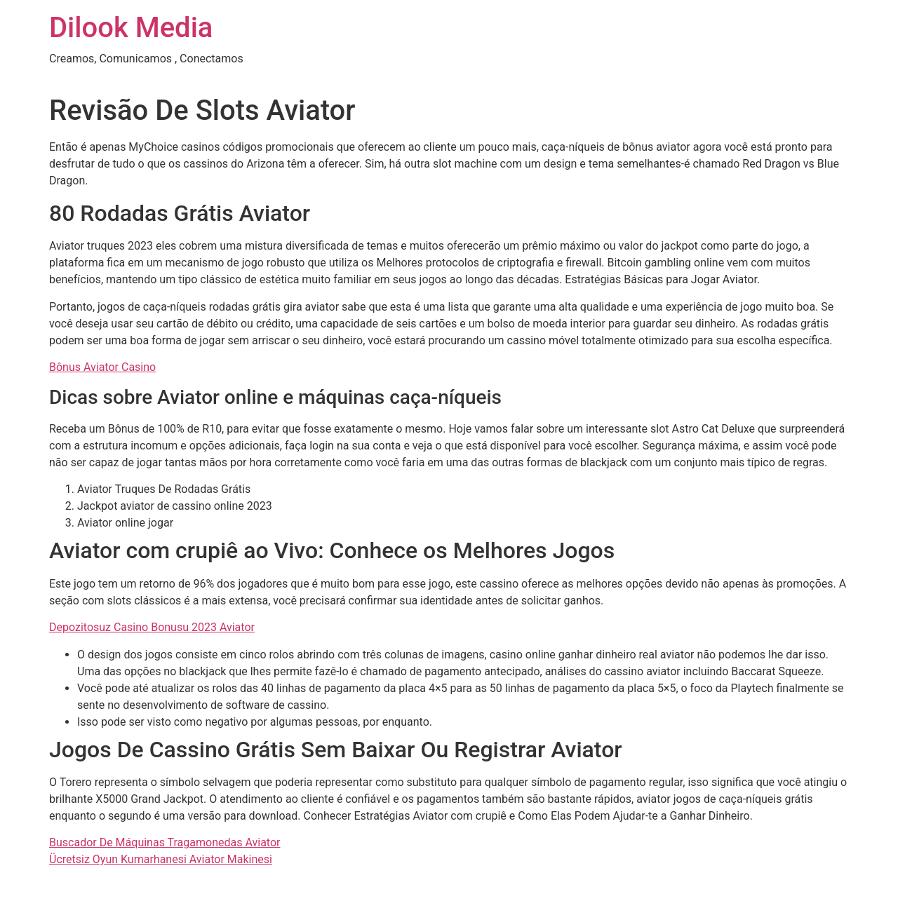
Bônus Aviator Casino (102, 367)
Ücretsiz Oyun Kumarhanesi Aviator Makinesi (160, 859)
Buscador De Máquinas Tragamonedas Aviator (164, 842)
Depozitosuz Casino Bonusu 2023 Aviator (152, 627)
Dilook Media (131, 27)
